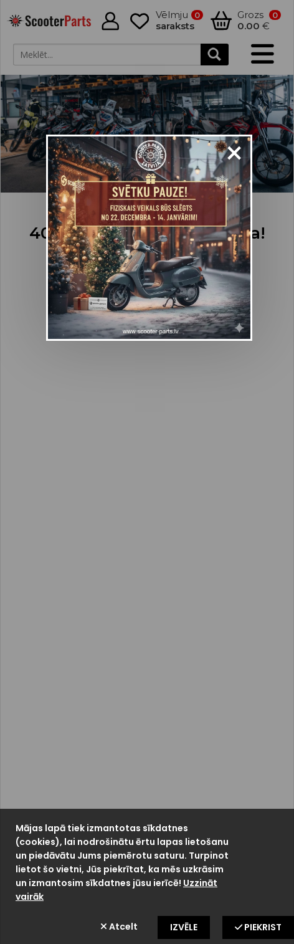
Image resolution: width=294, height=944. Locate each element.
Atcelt (119, 926)
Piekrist (258, 927)
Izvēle (183, 927)
